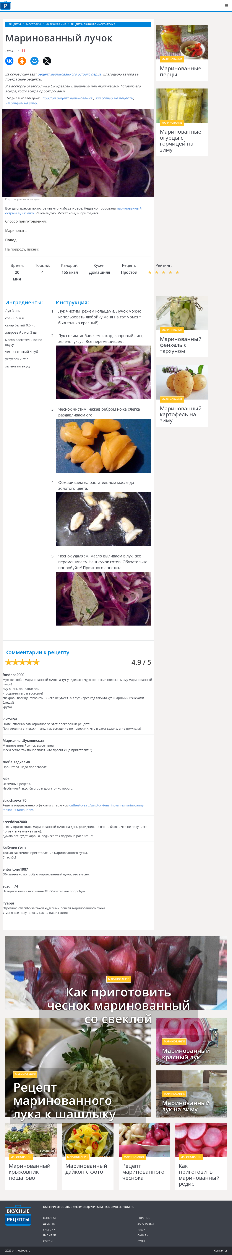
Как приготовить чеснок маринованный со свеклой (118, 1005)
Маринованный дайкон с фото (86, 1169)
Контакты (220, 1250)
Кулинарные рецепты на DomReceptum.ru (18, 1215)
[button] (226, 5)
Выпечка (49, 1217)
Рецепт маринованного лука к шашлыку (64, 1100)
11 (23, 50)
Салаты (143, 1235)
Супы (141, 1241)
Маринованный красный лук (186, 1053)
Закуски (49, 1229)
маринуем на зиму (21, 103)
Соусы (48, 1241)
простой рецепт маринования (67, 98)
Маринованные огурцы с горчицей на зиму (180, 140)
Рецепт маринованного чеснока (143, 1172)
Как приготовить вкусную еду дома (5, 5)
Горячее (144, 1217)
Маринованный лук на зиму (186, 1106)
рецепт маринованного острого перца (69, 74)
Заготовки (146, 1223)
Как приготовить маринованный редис (199, 1175)
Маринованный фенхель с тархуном (181, 345)
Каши (142, 1229)
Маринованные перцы (180, 71)
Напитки (49, 1235)
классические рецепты (114, 98)
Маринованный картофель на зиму (181, 414)
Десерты (49, 1223)
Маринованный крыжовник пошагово (29, 1172)
